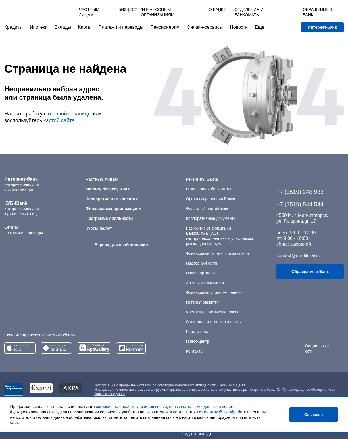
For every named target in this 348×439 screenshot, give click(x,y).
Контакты (194, 351)
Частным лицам (89, 12)
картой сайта (58, 120)
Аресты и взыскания (205, 282)
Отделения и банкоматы (208, 189)
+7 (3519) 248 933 (300, 192)
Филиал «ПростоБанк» (207, 208)
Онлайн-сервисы (205, 27)
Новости (239, 27)
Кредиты (13, 27)
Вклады (63, 27)
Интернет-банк (322, 27)
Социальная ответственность (213, 321)
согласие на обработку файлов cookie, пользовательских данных (157, 407)
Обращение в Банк (310, 271)
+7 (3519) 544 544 (300, 204)
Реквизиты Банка (202, 179)
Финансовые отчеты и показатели (217, 253)
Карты (84, 27)
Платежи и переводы (120, 27)
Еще (259, 27)
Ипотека (38, 27)
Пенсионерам (165, 27)
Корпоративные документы (211, 218)
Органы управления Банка (210, 199)
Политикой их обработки (225, 412)
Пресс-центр (197, 341)
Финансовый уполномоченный (214, 292)
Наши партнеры (201, 273)
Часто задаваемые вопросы (212, 312)
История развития (203, 302)
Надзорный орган (202, 263)
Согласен (313, 415)
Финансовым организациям (157, 12)
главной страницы (69, 114)
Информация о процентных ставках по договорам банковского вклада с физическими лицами (169, 385)
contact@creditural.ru (298, 255)
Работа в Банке (200, 331)
